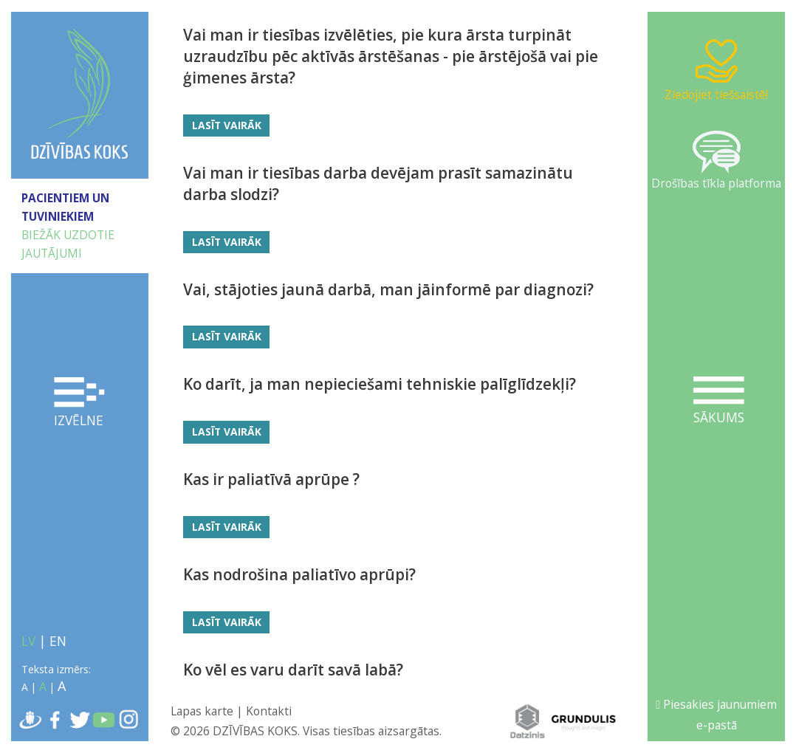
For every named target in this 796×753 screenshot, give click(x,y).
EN (57, 641)
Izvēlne (79, 403)
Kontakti (269, 711)
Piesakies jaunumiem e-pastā (716, 714)
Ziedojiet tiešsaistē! (716, 70)
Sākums (718, 401)
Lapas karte (202, 711)
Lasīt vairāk (226, 125)
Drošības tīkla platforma (716, 161)
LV (28, 641)
